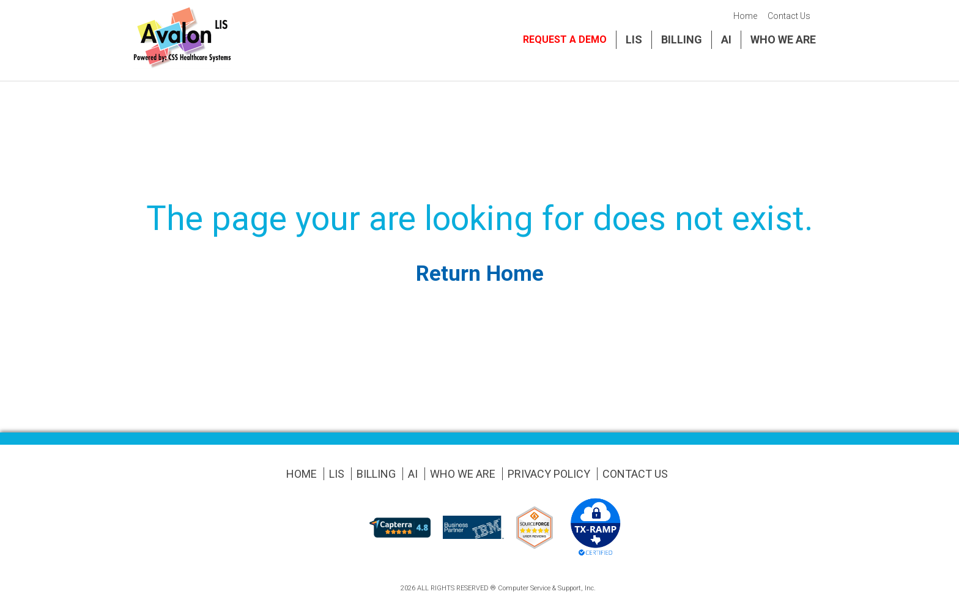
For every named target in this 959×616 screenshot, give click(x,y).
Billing (681, 39)
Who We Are (783, 39)
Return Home (480, 273)
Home (745, 16)
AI (726, 39)
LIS (634, 39)
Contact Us (789, 16)
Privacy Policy (549, 473)
